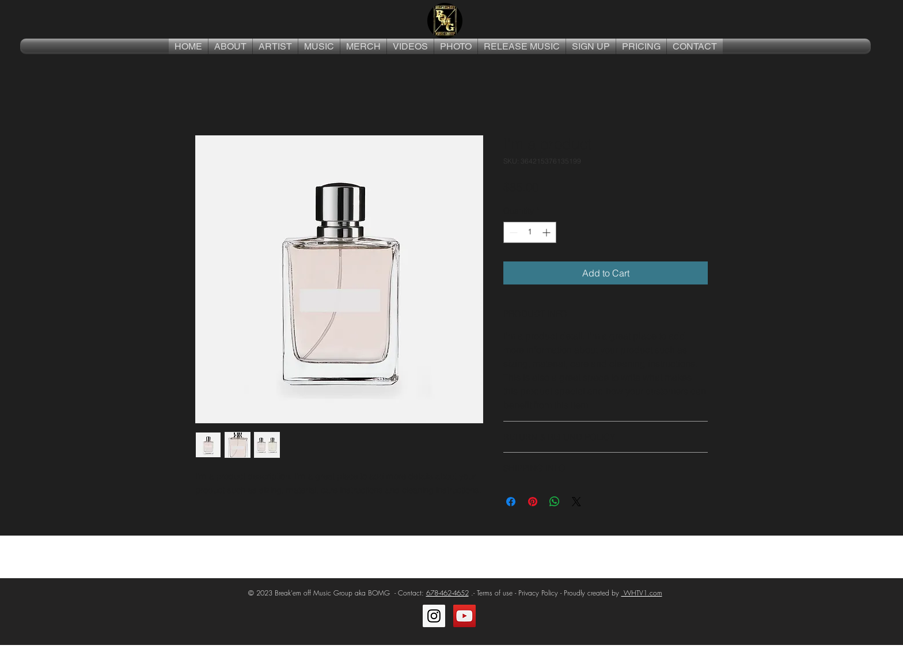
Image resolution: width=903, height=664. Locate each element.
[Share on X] (576, 502)
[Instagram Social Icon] (434, 616)
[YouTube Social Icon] (464, 616)
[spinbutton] (529, 232)
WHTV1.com (641, 593)
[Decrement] (512, 232)
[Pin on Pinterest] (533, 502)
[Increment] (547, 232)
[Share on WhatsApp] (554, 502)
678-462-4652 (447, 593)
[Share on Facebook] (511, 502)
